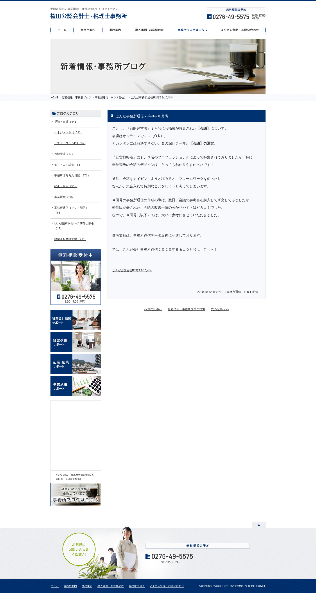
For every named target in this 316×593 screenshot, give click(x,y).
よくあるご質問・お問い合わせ (240, 29)
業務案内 (87, 586)
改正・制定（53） (65, 186)
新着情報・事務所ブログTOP (186, 309)
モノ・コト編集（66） (68, 164)
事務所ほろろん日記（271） (72, 175)
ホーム (61, 29)
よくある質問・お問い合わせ (167, 586)
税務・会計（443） (66, 121)
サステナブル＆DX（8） (69, 143)
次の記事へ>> (220, 309)
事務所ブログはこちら (192, 29)
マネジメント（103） (68, 132)
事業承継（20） (64, 197)
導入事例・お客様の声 (149, 29)
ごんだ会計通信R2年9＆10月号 (132, 270)
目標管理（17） (64, 154)
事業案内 (115, 29)
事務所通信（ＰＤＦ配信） (244, 292)
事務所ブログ (137, 586)
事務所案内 (87, 29)
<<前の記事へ (153, 309)
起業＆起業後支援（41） (70, 239)
